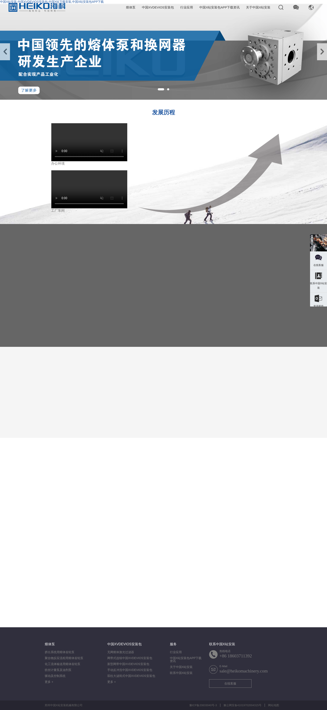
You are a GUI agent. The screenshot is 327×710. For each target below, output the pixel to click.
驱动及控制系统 (55, 676)
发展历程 (163, 112)
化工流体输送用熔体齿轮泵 (62, 664)
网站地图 (273, 705)
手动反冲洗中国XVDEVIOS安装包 (129, 670)
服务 (173, 644)
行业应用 (186, 7)
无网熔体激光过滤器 (120, 652)
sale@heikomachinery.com (243, 671)
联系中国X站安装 (181, 673)
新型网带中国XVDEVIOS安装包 (128, 664)
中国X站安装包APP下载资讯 (219, 7)
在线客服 (230, 683)
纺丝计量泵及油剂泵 (58, 670)
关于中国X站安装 (258, 7)
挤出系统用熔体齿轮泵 (59, 652)
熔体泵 (131, 7)
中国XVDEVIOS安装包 (158, 7)
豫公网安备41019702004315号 (242, 705)
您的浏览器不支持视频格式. (89, 142)
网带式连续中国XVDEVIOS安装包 (129, 658)
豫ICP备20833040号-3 (203, 705)
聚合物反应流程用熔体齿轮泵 (64, 658)
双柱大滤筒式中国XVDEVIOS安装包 (131, 676)
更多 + (49, 681)
